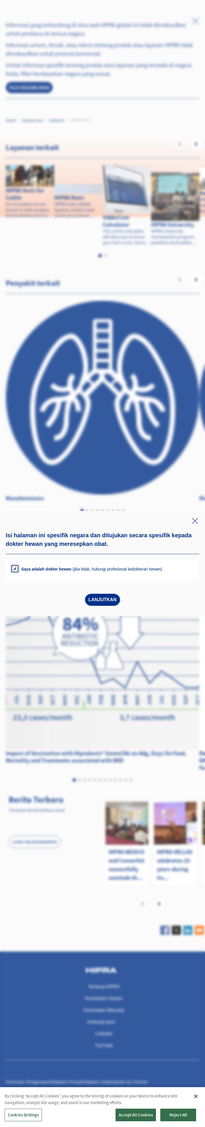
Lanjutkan (103, 599)
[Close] (196, 1103)
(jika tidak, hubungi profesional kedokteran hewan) (91, 569)
